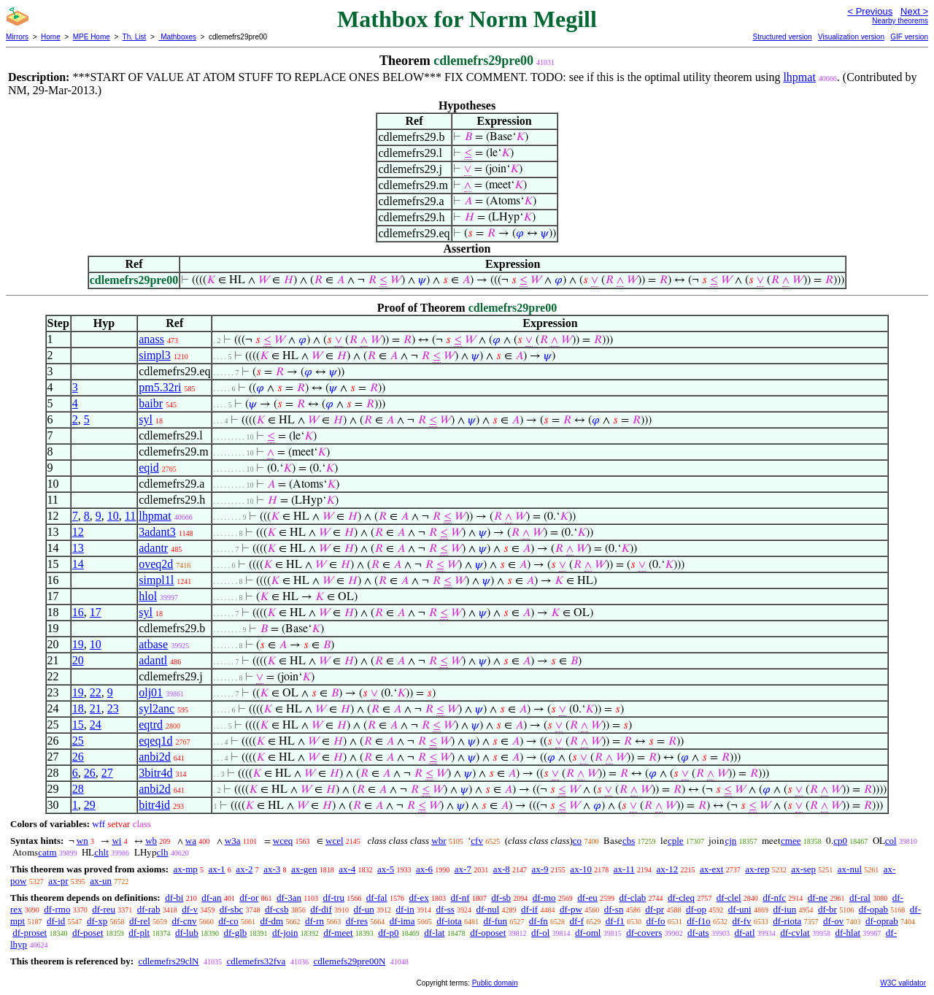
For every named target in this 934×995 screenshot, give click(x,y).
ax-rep (757, 869)
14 (78, 564)
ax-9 (540, 869)
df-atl (744, 932)
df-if (529, 909)
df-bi (174, 897)
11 (130, 516)
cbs (628, 840)
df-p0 (388, 932)
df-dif (321, 909)
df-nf (460, 897)
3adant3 (157, 532)
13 (78, 548)
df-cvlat (794, 932)
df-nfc (774, 897)
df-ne (817, 897)
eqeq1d (155, 740)
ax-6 (424, 869)
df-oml (588, 932)
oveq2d (156, 564)
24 (95, 724)
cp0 (840, 840)
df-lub (186, 932)
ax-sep (803, 869)
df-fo (656, 920)
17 (95, 612)
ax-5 (385, 869)
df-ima (402, 920)
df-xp (97, 920)
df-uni (740, 909)
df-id (56, 920)
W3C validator (903, 983)
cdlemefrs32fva (256, 961)
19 (78, 644)
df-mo (544, 897)
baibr (151, 403)
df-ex (418, 897)
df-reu (103, 909)
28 (78, 789)
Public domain (495, 983)
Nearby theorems (900, 21)
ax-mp (186, 869)
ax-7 (463, 869)
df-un (364, 909)
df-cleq (681, 897)
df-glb (235, 932)
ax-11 (624, 869)
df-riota (787, 920)
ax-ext (711, 869)
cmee (790, 840)
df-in (404, 909)
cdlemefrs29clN (168, 961)
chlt (101, 852)
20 (78, 660)
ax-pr (58, 880)
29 (90, 805)
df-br (827, 909)
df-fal (376, 897)
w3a (233, 840)
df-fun (496, 920)
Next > (914, 11)
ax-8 (501, 869)
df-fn (538, 920)
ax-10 (581, 869)
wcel (334, 840)
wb (151, 840)
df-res (357, 920)
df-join (285, 932)
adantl (153, 660)
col (891, 840)
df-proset (29, 932)
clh (163, 852)
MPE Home (91, 37)
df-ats (698, 932)
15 (78, 724)
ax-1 (217, 869)
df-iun (784, 909)
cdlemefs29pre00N (349, 961)
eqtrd (151, 724)
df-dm (271, 920)
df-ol (540, 932)
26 (78, 756)
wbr (438, 840)
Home (51, 37)
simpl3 (155, 355)
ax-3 (271, 869)
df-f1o (699, 920)
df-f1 (615, 920)
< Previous (869, 11)
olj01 (151, 692)
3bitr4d (155, 773)
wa (190, 840)
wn (82, 840)
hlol (148, 596)
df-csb (277, 909)
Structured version (781, 37)
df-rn (314, 920)
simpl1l (156, 580)
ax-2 (244, 869)
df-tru (333, 897)
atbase (153, 644)
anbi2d (155, 756)
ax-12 (668, 869)
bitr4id (154, 805)
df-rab (149, 909)
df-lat (434, 932)
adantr (153, 548)
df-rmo (57, 909)
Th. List (135, 37)
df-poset (88, 932)
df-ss (445, 909)
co (577, 840)
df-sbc (232, 909)
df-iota (449, 920)
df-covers (644, 932)
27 (107, 773)
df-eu (587, 897)
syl (146, 419)
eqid (149, 467)
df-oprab (881, 920)
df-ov (833, 920)
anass (151, 339)
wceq (283, 840)
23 (113, 708)
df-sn (614, 909)
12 (78, 532)
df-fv (742, 920)
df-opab (873, 909)
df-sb (501, 897)
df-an (211, 897)
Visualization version (851, 37)
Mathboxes (177, 37)
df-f (577, 920)
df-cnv (184, 920)
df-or (248, 897)
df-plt (139, 932)
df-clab (633, 897)
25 (78, 740)
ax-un (101, 880)
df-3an (289, 897)
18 (78, 708)
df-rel (139, 920)
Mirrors (17, 37)
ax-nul (850, 869)
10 (113, 516)
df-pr (654, 909)
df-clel (729, 897)
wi (116, 840)
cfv (477, 840)
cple (676, 840)
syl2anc (156, 708)
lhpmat (799, 77)
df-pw (571, 909)
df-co (228, 920)
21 (95, 708)
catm (47, 852)
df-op (696, 909)
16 (78, 612)
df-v (190, 909)
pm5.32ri (160, 387)
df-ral (860, 897)
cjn (730, 840)
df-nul (488, 909)
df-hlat (847, 932)
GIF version (909, 37)
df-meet (337, 932)
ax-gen (304, 869)
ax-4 (347, 869)
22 (95, 692)
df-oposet (488, 932)
